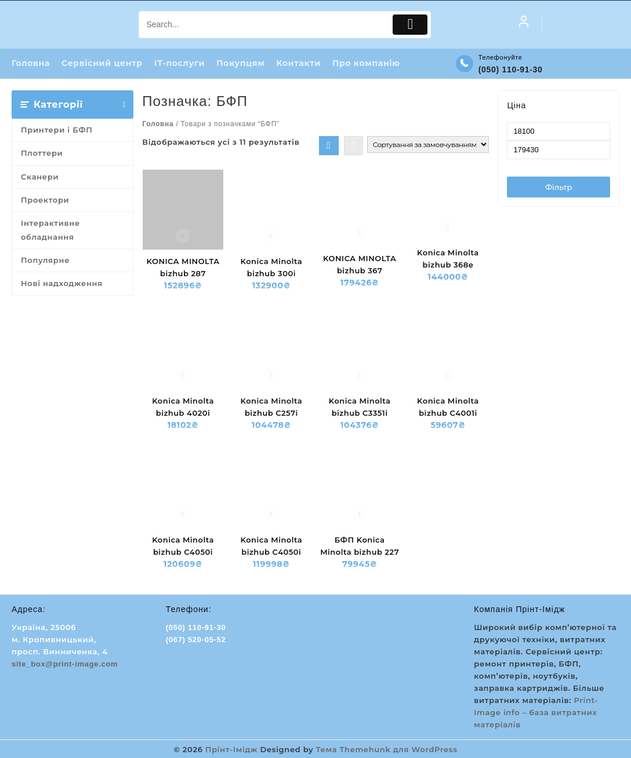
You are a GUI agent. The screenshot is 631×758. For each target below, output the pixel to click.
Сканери (40, 177)
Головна (157, 124)
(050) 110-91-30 (510, 69)
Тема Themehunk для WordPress (387, 749)
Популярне (45, 260)
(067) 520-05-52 (196, 640)
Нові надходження (62, 283)
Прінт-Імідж (231, 749)
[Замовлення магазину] (428, 145)
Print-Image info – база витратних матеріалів (536, 713)
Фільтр (558, 187)
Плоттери (42, 153)
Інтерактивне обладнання (50, 230)
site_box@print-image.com (65, 664)
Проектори (45, 200)
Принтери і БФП (57, 130)
